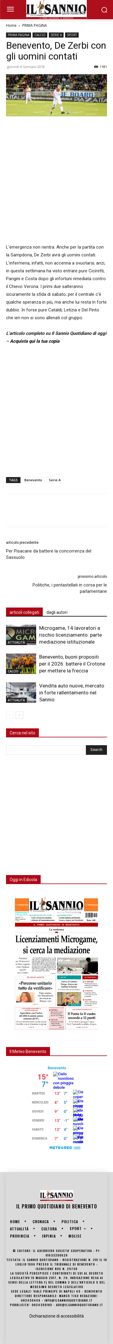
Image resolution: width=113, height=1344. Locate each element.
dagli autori (56, 612)
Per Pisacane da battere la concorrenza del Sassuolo (48, 554)
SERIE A (56, 35)
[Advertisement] (56, 180)
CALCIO (40, 35)
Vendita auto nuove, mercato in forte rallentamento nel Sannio (71, 693)
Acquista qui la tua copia (34, 341)
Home (11, 25)
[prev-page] (10, 715)
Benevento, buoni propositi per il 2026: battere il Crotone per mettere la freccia (72, 664)
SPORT (72, 35)
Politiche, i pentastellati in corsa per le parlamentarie (70, 588)
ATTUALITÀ (16, 642)
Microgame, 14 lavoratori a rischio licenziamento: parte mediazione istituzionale (70, 635)
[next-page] (19, 715)
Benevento (33, 480)
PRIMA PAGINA (34, 25)
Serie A (55, 480)
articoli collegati (24, 612)
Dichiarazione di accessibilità (57, 1316)
